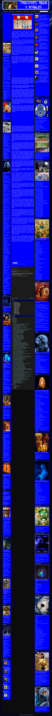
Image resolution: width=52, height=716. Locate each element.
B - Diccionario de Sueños (38, 183)
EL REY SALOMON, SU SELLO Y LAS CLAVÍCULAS (20, 342)
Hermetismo (4, 648)
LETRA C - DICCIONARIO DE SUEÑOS (18, 373)
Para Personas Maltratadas (6, 253)
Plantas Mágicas (37, 421)
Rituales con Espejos (6, 447)
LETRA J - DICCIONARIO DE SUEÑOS (18, 355)
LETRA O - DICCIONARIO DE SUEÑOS (18, 336)
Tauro (4, 119)
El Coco (36, 626)
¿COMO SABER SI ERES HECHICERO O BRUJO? (20, 327)
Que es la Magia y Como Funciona (39, 325)
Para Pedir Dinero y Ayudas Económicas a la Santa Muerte (6, 565)
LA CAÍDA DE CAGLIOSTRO (17, 349)
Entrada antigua (31, 298)
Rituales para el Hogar (6, 460)
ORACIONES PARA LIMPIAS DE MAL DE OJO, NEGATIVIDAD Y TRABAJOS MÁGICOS (7, 668)
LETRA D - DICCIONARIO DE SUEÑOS (18, 370)
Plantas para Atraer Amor (38, 422)
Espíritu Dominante (37, 253)
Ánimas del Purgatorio (38, 279)
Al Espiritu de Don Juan (38, 245)
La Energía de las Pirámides (39, 558)
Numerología (37, 530)
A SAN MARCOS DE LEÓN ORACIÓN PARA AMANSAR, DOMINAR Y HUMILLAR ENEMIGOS (44, 30)
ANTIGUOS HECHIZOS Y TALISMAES (18, 335)
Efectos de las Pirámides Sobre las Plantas (40, 555)
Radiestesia (36, 683)
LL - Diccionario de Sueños (38, 199)
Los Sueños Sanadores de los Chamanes (40, 202)
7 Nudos (4, 369)
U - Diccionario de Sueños (38, 213)
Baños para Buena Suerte (38, 158)
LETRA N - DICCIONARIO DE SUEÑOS (18, 337)
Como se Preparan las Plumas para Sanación (41, 359)
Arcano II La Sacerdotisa (6, 61)
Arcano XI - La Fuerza (6, 76)
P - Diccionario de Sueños (38, 207)
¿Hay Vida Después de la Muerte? (39, 500)
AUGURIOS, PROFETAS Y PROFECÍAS (18, 338)
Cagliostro (4, 328)
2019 (13, 317)
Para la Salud (5, 282)
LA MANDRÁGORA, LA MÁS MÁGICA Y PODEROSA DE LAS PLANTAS (43, 37)
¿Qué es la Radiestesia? (38, 684)
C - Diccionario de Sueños (38, 184)
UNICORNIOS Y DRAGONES (6, 660)
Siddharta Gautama (37, 498)
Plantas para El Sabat (38, 423)
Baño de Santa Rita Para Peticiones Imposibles (41, 155)
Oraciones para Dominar (6, 196)
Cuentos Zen (37, 485)
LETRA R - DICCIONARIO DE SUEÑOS (18, 324)
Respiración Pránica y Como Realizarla (40, 497)
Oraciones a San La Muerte (6, 560)
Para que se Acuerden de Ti (6, 288)
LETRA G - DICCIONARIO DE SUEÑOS (18, 362)
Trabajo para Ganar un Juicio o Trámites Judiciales (41, 327)
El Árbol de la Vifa (5, 647)
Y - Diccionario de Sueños (38, 215)
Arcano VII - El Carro (6, 72)
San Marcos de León (38, 270)
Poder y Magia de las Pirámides (39, 561)
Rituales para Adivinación (6, 449)
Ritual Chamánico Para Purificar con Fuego (40, 371)
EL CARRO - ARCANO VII (16, 328)
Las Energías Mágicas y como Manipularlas (41, 313)
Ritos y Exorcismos (5, 348)
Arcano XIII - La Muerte (6, 78)
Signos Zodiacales (5, 118)
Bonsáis (36, 622)
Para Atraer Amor (5, 227)
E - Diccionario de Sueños (38, 189)
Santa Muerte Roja (37, 273)
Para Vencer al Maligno (6, 277)
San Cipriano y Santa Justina (39, 458)
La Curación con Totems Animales (39, 367)
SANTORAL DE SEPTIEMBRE (19, 11)
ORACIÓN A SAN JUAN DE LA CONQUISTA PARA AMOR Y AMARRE (43, 16)
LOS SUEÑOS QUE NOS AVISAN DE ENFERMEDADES (20, 379)
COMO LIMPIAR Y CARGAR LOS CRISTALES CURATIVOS (21, 353)
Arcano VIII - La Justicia (6, 73)
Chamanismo (37, 357)
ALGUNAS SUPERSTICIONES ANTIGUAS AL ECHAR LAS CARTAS (22, 374)
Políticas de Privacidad (16, 386)
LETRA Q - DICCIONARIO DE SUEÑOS (18, 331)
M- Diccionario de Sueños (38, 204)
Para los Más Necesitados (6, 283)
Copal (36, 586)
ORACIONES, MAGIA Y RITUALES (28, 714)
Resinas (36, 590)
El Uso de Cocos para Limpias (39, 121)
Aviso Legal (15, 388)
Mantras (36, 494)
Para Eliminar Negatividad (6, 232)
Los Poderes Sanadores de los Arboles (40, 417)
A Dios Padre (37, 241)
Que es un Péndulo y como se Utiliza (40, 682)
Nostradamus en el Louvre (6, 343)
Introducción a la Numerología (39, 529)
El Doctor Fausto (5, 331)
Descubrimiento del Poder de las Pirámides (40, 554)
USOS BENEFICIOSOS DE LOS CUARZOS (19, 359)
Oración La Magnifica (38, 259)
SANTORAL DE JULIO (5, 11)
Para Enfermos (5, 234)
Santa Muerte (37, 272)
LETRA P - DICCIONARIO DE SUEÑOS (18, 332)
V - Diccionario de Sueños (38, 214)
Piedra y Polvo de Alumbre (6, 598)
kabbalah (4, 654)
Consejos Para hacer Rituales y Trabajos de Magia (41, 308)
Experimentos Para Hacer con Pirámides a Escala (41, 556)
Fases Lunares (37, 405)
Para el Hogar (37, 322)
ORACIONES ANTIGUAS (6, 684)
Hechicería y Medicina (38, 366)
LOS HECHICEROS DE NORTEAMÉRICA (18, 330)
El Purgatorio (5, 481)
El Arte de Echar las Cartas (6, 88)
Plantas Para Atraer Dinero (38, 640)
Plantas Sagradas (37, 644)
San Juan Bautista (37, 266)
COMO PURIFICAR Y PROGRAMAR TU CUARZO (20, 358)
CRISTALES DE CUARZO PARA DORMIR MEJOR (20, 343)
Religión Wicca (37, 425)
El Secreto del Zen (37, 488)
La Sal (36, 123)
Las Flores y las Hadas (38, 631)
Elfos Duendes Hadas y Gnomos (39, 252)
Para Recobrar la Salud (6, 266)
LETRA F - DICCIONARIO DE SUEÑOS (18, 364)
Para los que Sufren (5, 285)
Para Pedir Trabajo (5, 251)
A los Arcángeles (37, 243)
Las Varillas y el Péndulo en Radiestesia (40, 681)
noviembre (14, 319)
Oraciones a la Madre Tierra (38, 370)
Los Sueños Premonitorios (38, 201)
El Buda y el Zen (37, 487)
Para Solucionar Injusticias (6, 275)
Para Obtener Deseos (6, 244)
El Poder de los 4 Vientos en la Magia (40, 310)
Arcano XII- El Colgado (6, 77)
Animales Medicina (37, 355)
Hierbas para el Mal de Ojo (38, 122)
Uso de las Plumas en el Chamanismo (40, 372)
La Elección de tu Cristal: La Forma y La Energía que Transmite (6, 151)
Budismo (36, 484)
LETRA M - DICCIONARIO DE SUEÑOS (18, 346)
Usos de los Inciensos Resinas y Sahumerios (41, 592)
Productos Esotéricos (6, 600)
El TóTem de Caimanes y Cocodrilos (40, 360)
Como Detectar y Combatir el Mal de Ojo (40, 120)
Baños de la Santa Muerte (38, 157)
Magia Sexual (5, 378)
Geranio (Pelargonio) (38, 587)
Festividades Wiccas (38, 406)
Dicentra (36, 625)
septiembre (14, 321)
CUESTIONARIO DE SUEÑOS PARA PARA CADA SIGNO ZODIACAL (22, 369)
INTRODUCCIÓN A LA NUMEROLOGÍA (18, 339)
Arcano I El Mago (5, 60)
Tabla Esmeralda (5, 653)
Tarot (3, 99)
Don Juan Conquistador (38, 251)
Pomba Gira (4, 386)
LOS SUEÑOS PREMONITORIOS (17, 380)
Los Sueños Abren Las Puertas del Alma (40, 200)
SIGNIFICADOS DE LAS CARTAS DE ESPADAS (19, 348)
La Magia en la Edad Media (6, 341)
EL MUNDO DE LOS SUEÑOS (17, 381)
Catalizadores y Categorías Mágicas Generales (41, 305)
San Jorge (36, 265)
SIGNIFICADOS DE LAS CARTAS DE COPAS (19, 365)
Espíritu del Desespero (38, 254)
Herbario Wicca (37, 407)
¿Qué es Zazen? (37, 501)
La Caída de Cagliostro (6, 340)
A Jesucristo (36, 242)
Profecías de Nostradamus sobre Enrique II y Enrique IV (6, 346)
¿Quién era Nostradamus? (6, 349)
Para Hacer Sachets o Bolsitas (39, 420)
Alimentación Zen (37, 483)
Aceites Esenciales (37, 584)
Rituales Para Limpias (6, 442)
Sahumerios (36, 591)
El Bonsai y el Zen (37, 486)
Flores (36, 627)
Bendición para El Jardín (38, 621)
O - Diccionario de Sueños (38, 206)
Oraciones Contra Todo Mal (6, 182)
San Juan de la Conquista (38, 267)
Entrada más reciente (15, 298)
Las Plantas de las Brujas (38, 632)
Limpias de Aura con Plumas (39, 368)
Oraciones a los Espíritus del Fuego (40, 258)
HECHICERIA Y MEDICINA (16, 341)
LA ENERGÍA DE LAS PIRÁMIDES (17, 360)
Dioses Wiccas (37, 400)
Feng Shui (4, 620)
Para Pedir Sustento (5, 250)
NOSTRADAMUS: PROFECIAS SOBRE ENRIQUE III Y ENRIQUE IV (22, 368)
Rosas (36, 646)
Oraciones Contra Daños (6, 178)
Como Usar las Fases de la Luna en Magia (40, 307)
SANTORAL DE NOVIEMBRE (33, 11)
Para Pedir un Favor (5, 252)
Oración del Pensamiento (6, 411)
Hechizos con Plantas (38, 628)
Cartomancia (4, 81)
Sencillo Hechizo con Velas (38, 326)
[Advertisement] (42, 90)
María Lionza (37, 256)
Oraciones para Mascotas (6, 204)
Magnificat (36, 255)
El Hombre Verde (37, 401)
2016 (13, 384)
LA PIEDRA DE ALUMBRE (42, 51)
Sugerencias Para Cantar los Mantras (40, 499)
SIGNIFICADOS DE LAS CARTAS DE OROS (19, 375)
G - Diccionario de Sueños (38, 192)
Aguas (4, 596)
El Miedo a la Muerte (6, 480)
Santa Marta (36, 271)
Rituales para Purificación (6, 457)
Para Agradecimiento (6, 226)
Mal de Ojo (36, 129)
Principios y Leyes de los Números (39, 531)
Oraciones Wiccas (37, 418)
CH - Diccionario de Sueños (38, 185)
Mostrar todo (9, 699)
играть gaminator (2, 0)
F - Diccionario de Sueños (38, 191)
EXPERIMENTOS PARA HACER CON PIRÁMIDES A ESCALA (21, 347)
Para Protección (5, 259)
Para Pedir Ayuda (5, 247)
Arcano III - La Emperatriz (6, 63)
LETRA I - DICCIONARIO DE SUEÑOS (18, 357)
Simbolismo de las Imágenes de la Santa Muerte (6, 575)
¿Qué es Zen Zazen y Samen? (39, 502)
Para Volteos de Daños (6, 278)
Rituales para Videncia (6, 459)
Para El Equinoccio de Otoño (39, 419)
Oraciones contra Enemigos (6, 191)
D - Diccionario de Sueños (38, 188)
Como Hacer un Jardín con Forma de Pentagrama (41, 397)
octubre (14, 320)
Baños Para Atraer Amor (38, 156)
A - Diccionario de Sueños (38, 182)
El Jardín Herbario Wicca (38, 402)
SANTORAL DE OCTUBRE (26, 11)
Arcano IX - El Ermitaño (6, 67)
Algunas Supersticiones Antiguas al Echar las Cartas (6, 58)
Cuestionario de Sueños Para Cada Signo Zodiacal (42, 186)
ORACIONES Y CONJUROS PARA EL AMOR (7, 692)
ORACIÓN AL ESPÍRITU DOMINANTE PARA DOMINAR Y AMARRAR (43, 58)
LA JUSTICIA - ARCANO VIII (17, 326)
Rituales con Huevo (5, 448)
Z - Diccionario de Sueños (38, 216)
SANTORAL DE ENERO (16, 313)
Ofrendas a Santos (5, 176)
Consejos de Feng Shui (6, 619)
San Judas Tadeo (37, 268)
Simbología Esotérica (6, 652)
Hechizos (36, 311)
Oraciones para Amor (6, 193)
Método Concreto (5, 90)
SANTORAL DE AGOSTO (12, 11)
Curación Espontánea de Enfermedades (40, 707)
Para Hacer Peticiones (6, 237)
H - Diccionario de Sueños (38, 193)
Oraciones (36, 257)
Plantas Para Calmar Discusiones (39, 641)
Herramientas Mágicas (38, 312)
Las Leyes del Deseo (6, 649)
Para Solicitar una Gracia (6, 273)
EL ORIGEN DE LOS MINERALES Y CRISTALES (19, 367)
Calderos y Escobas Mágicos (39, 304)
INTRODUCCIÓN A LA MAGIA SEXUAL (18, 352)
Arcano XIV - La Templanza (6, 79)
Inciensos (36, 588)
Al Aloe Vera (36, 244)
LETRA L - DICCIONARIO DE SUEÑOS (18, 351)
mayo (14, 383)
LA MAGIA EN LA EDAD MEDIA (17, 354)
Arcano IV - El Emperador (6, 65)
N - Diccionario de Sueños (38, 205)
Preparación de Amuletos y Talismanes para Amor (41, 323)
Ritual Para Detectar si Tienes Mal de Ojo (40, 130)
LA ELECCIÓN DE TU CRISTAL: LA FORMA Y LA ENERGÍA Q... (21, 363)
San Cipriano (37, 457)
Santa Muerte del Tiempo (6, 572)
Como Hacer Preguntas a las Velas (39, 306)
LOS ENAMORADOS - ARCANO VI (18, 333)
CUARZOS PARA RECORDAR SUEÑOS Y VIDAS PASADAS (21, 344)
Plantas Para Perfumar (38, 642)
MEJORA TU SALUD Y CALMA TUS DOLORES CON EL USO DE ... (22, 356)
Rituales (4, 439)
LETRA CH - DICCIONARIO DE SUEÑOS (18, 371)
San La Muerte (37, 269)
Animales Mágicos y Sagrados (39, 356)
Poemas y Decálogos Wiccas (39, 424)
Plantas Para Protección (38, 643)
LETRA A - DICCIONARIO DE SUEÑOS (18, 378)
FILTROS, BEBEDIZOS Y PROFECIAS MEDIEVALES (20, 325)
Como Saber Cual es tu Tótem (39, 358)
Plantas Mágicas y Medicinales (39, 639)
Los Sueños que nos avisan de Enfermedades (41, 203)
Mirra (35, 589)
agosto (14, 322)
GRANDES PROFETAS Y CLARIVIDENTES (19, 382)
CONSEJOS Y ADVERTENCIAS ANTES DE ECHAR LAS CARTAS (22, 376)
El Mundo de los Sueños (38, 190)
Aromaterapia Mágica (38, 585)
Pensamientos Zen (37, 495)
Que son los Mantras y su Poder (39, 496)
